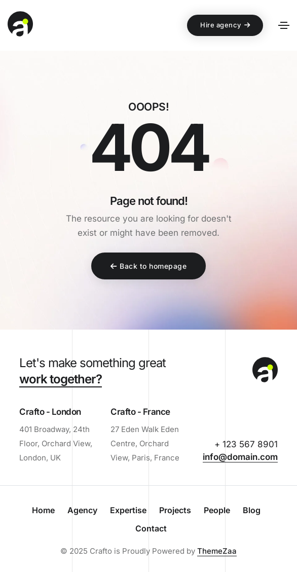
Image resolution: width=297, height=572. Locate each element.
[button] (225, 25)
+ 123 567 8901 (246, 444)
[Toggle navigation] (283, 25)
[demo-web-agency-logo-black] (265, 371)
